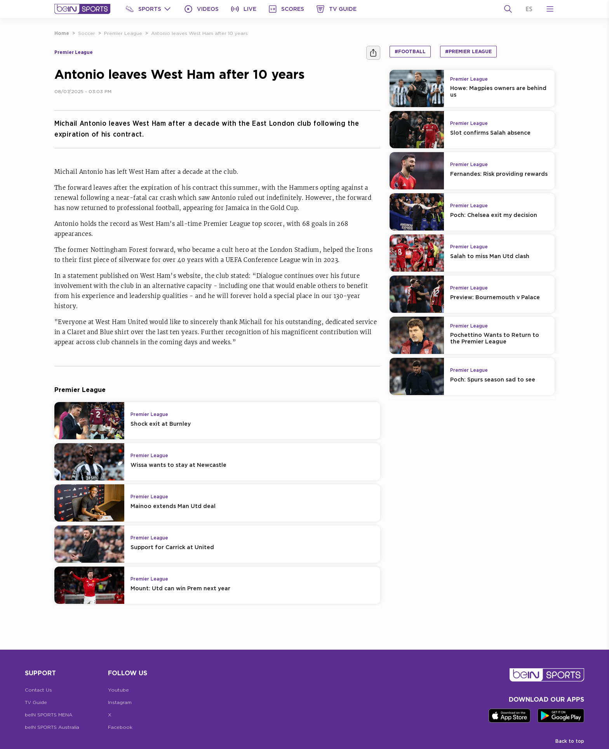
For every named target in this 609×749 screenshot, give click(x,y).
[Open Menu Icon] (550, 9)
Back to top (569, 741)
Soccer (86, 33)
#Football (410, 51)
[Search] (508, 9)
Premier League (123, 33)
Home (61, 33)
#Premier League (468, 51)
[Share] (373, 53)
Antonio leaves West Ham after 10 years (199, 33)
